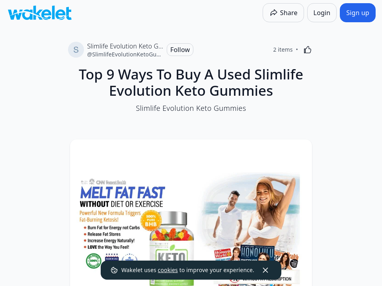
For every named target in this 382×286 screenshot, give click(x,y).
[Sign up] (358, 12)
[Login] (322, 12)
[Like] (307, 49)
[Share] (283, 12)
